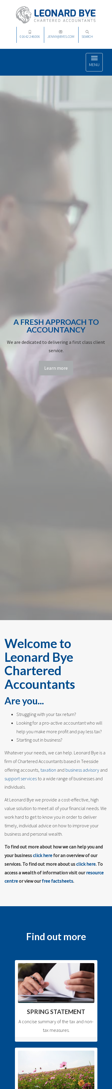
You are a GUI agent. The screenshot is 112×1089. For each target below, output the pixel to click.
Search (87, 34)
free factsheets (57, 881)
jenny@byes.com (60, 34)
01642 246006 (30, 34)
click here (42, 855)
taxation (48, 770)
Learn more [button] (56, 368)
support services (20, 778)
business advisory (82, 770)
